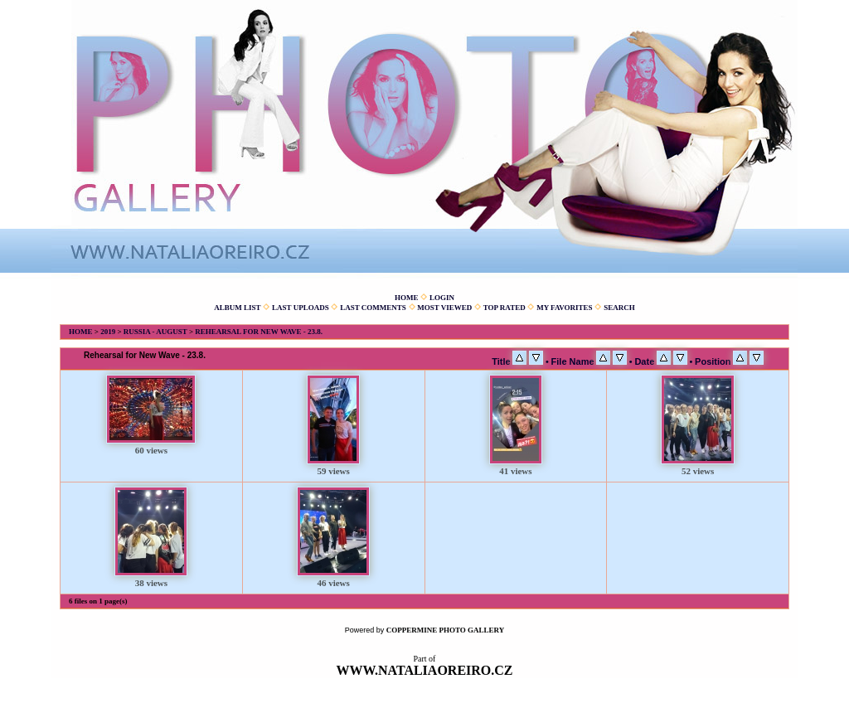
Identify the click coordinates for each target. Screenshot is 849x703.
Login (441, 297)
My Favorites (564, 307)
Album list (237, 307)
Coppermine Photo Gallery (445, 630)
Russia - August (155, 331)
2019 (107, 331)
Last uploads (300, 307)
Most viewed (444, 307)
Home (407, 297)
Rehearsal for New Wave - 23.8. (259, 331)
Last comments (373, 307)
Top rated (504, 307)
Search (619, 307)
